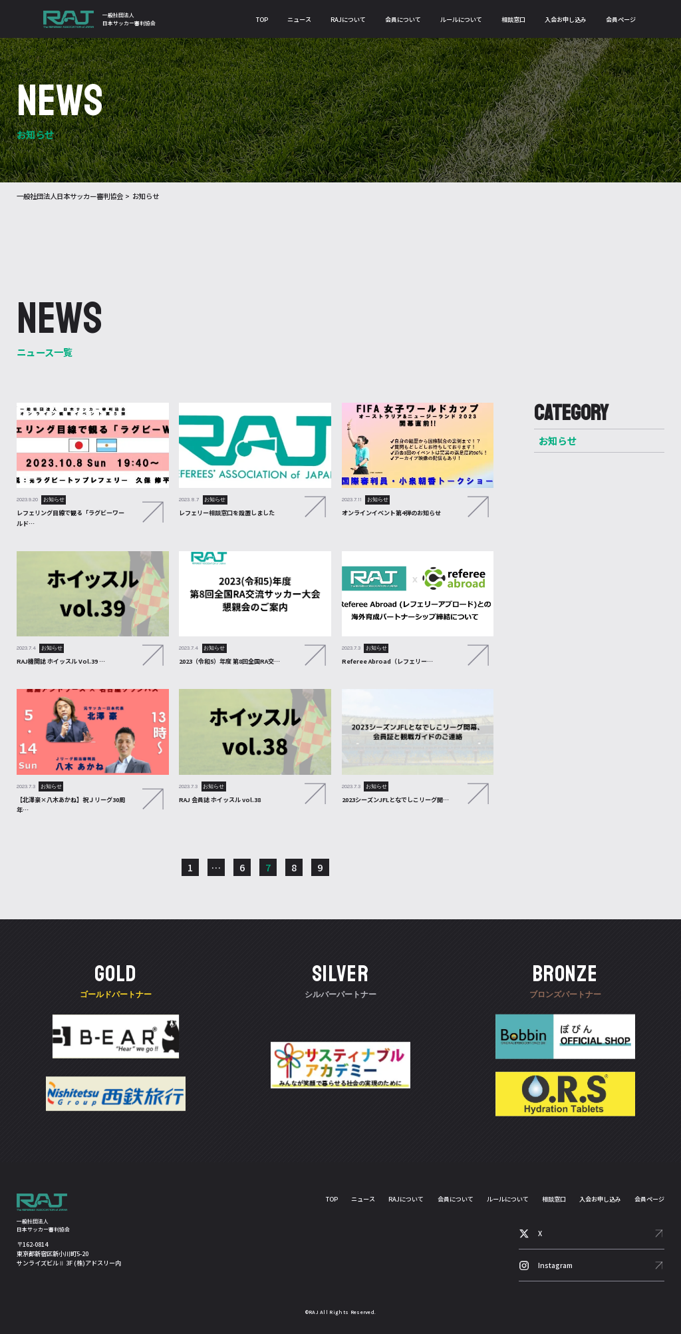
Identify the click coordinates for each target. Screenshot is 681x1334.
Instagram (555, 1265)
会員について (403, 19)
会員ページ (621, 19)
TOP (262, 19)
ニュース (299, 19)
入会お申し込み (566, 19)
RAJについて (348, 19)
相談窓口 (513, 19)
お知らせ (558, 440)
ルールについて (461, 19)
